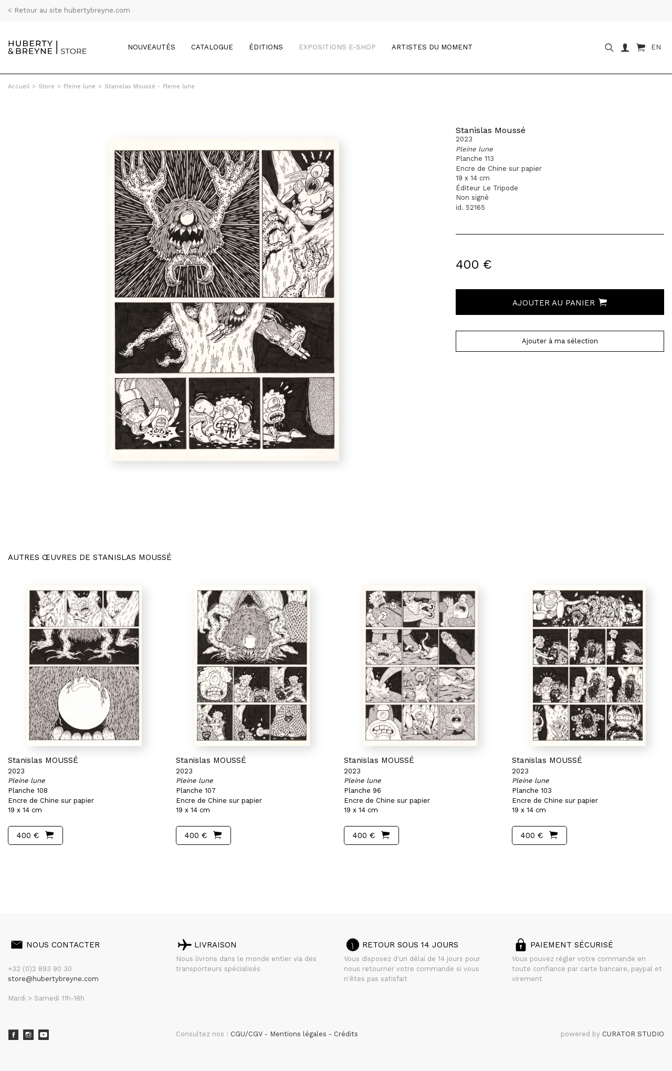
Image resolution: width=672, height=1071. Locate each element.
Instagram (28, 1034)
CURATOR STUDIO (633, 1034)
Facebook (13, 1034)
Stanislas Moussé (491, 130)
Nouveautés (151, 47)
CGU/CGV (247, 1034)
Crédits (346, 1034)
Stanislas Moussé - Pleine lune (149, 86)
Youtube (43, 1034)
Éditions (266, 47)
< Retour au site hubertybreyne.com (69, 10)
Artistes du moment (432, 47)
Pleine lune (80, 86)
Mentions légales (299, 1034)
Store (46, 86)
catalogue (212, 47)
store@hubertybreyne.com (53, 979)
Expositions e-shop (337, 47)
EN (656, 47)
